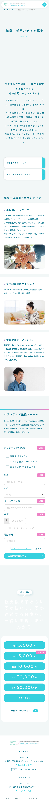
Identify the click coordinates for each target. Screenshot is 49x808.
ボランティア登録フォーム (19, 174)
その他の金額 (24, 698)
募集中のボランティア (17, 162)
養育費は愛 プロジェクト (23, 466)
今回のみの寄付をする (21, 710)
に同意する (26, 548)
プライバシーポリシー (21, 548)
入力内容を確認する (17, 556)
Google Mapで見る (25, 765)
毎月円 (24, 645)
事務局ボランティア (20, 456)
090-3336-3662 (28, 769)
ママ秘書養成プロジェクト (23, 461)
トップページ (8, 10)
